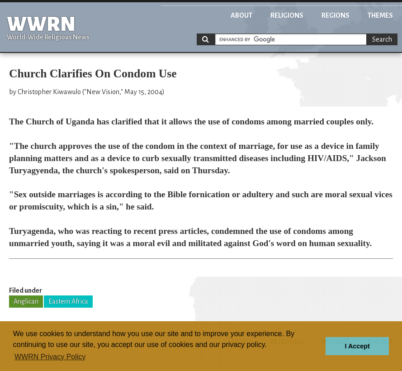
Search (382, 39)
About (241, 15)
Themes (380, 15)
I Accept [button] (357, 346)
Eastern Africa (68, 301)
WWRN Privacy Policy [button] (49, 357)
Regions (336, 15)
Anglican (26, 301)
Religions (286, 15)
